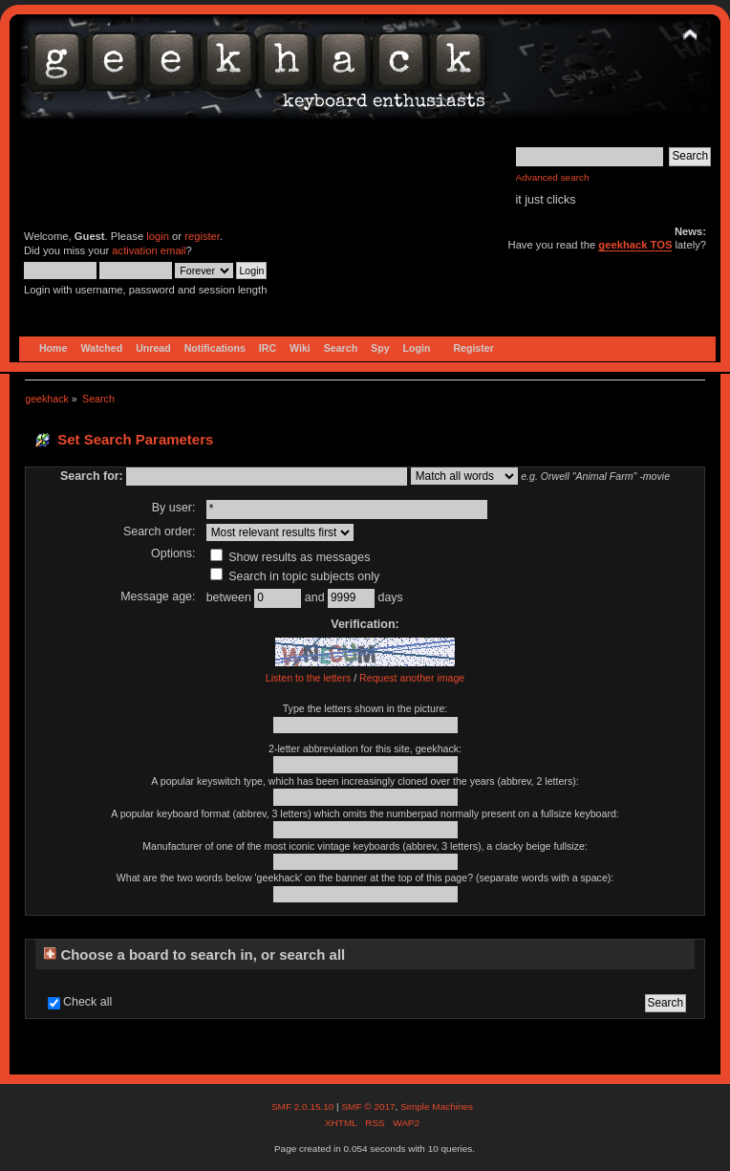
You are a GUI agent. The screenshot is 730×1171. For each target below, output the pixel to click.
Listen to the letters (309, 677)
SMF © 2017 (368, 1106)
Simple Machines (436, 1106)
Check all (87, 1001)
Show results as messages (290, 557)
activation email (148, 250)
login (157, 236)
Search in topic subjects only (295, 576)
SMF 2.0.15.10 (303, 1106)
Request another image (411, 677)
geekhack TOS (635, 244)
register (202, 236)
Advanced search (553, 177)
